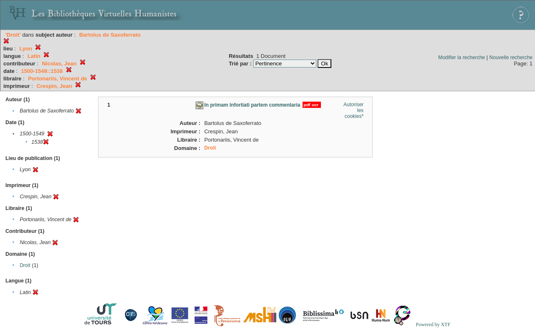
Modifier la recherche (461, 57)
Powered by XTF (433, 324)
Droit (25, 265)
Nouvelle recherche (511, 57)
